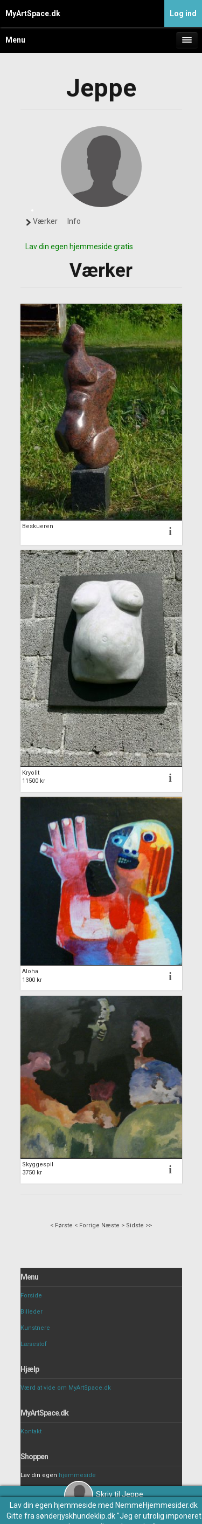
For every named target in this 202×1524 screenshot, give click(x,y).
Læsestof (33, 1344)
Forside (31, 1295)
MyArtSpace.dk (32, 13)
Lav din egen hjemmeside (53, 1505)
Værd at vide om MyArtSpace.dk (65, 1387)
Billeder (31, 1311)
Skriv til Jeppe (103, 1494)
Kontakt (30, 1431)
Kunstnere (35, 1327)
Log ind (183, 13)
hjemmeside (77, 1475)
